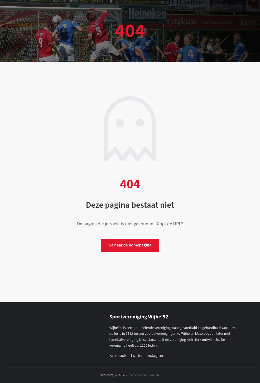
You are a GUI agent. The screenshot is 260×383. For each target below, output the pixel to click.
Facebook (117, 355)
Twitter (136, 355)
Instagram (155, 355)
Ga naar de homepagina (130, 245)
